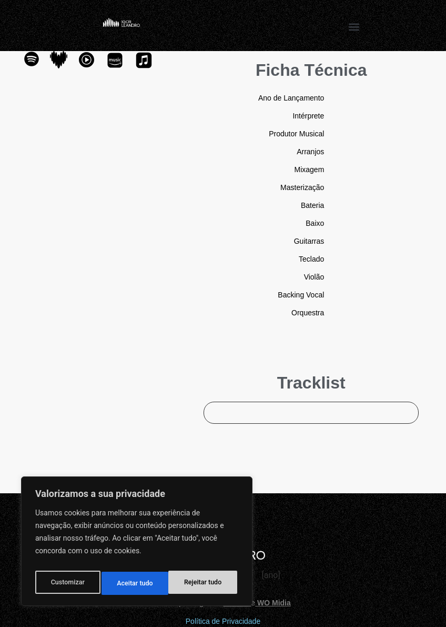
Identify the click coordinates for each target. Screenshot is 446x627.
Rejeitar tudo (136, 583)
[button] (354, 26)
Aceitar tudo (206, 583)
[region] (136, 544)
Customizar (67, 583)
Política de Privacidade (223, 621)
